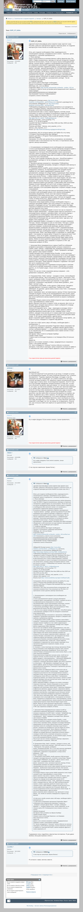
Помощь (61, 1)
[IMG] (27, 885)
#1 (75, 37)
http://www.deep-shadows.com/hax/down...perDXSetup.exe (43, 101)
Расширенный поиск (71, 12)
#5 (75, 475)
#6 (75, 843)
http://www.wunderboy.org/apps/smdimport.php (50, 129)
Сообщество (49, 12)
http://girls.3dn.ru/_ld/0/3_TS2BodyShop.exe (42, 118)
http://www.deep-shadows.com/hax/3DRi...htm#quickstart (44, 104)
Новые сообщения (27, 12)
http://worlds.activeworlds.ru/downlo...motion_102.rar (57, 87)
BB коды (28, 882)
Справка (36, 12)
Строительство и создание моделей (24, 18)
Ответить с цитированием (68, 361)
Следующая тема (47, 875)
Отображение (71, 33)
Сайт (8, 10)
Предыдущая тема (36, 875)
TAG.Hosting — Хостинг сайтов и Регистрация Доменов (41, 906)
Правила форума (31, 892)
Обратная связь (49, 900)
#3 (75, 412)
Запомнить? (38, 3)
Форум (17, 10)
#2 (75, 365)
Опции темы (62, 33)
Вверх (74, 900)
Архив (70, 900)
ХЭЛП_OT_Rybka (15, 30)
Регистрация (71, 1)
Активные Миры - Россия (61, 900)
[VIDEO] (28, 887)
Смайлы (28, 884)
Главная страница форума (13, 12)
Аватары (38, 18)
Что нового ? (26, 10)
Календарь (42, 12)
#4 (75, 449)
